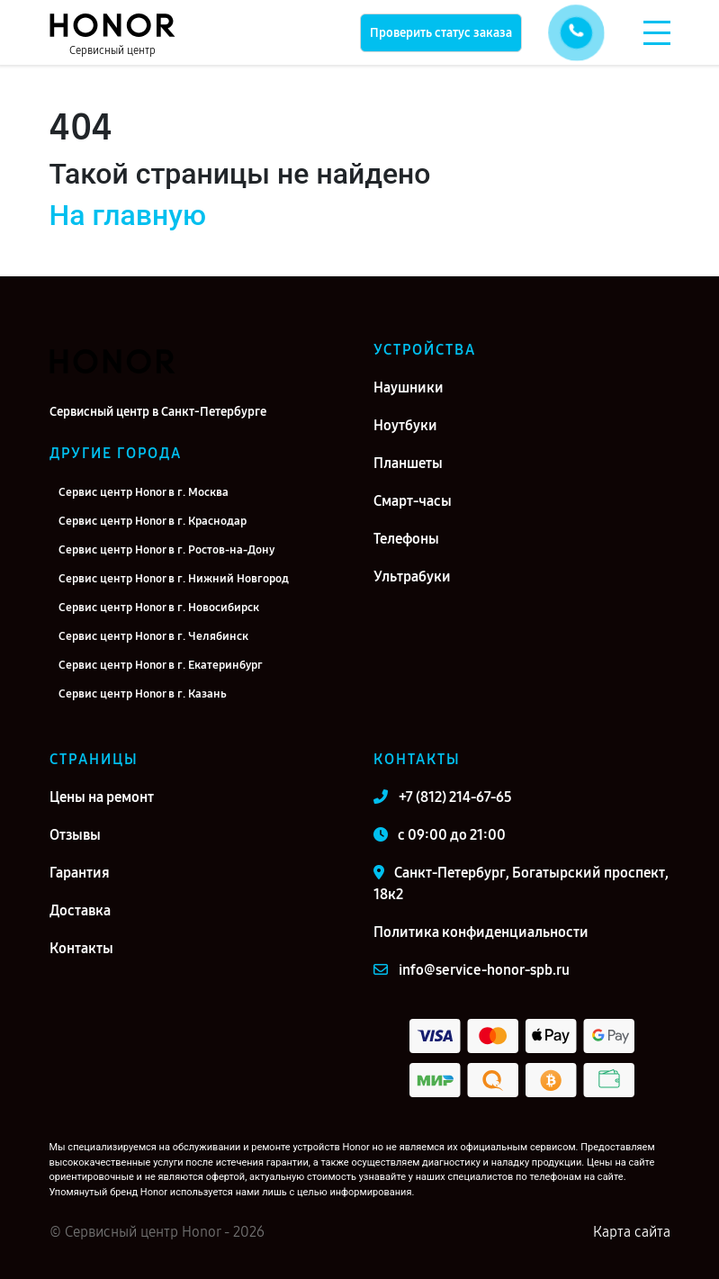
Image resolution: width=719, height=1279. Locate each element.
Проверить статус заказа (441, 33)
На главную (127, 215)
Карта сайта (631, 1231)
